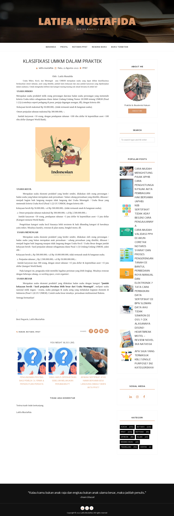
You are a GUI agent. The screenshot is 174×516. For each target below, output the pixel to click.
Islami (140, 412)
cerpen (143, 422)
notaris (30, 332)
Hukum (22, 332)
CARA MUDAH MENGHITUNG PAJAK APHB (142, 173)
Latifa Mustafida (87, 21)
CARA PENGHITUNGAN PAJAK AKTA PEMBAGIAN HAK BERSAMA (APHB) (144, 189)
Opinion (124, 412)
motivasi (140, 407)
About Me (137, 111)
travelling (126, 422)
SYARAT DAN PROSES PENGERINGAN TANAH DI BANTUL (143, 242)
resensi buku (127, 417)
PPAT (85, 68)
